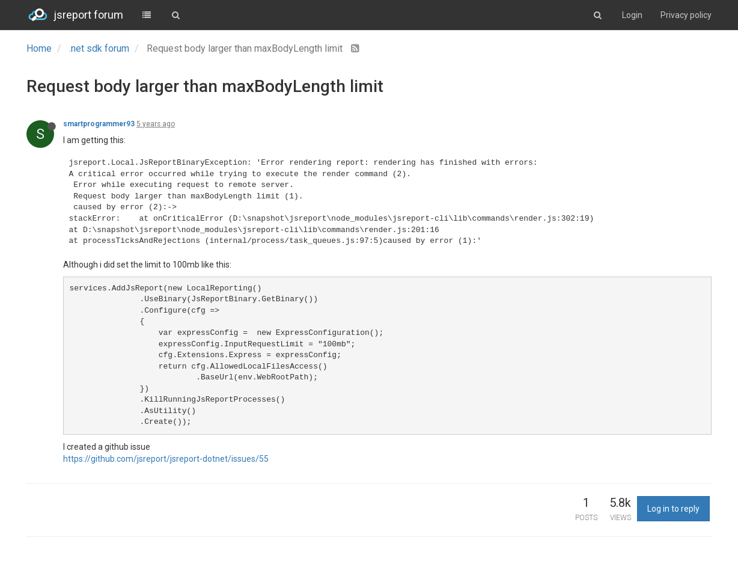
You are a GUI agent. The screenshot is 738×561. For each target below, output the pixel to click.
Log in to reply (673, 508)
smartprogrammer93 (99, 124)
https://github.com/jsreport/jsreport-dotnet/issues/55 (166, 459)
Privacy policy (686, 15)
